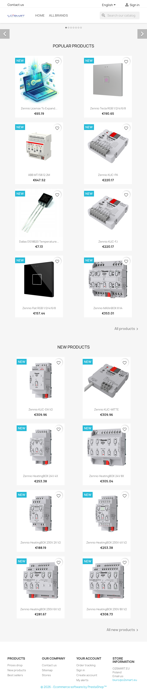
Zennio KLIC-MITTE (106, 409)
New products (16, 670)
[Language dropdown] (109, 5)
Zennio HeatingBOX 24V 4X (40, 476)
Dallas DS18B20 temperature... (39, 241)
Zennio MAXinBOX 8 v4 (107, 308)
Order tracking (86, 665)
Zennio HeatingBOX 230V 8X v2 (107, 609)
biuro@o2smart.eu (125, 680)
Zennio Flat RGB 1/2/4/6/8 (39, 308)
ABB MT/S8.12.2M (39, 175)
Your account (88, 658)
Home (40, 15)
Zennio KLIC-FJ (108, 241)
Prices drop (15, 665)
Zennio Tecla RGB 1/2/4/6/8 (108, 108)
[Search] (120, 15)
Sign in (80, 670)
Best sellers (15, 675)
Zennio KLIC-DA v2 (41, 409)
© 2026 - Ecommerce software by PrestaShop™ (74, 687)
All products (127, 329)
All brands (58, 15)
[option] (73, 30)
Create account (86, 675)
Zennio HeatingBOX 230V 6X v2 (40, 609)
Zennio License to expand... (39, 108)
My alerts (82, 680)
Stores (46, 675)
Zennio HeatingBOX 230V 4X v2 (106, 542)
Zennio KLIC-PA (108, 175)
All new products (123, 630)
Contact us (15, 5)
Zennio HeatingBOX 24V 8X (106, 476)
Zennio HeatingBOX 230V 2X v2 (40, 542)
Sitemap (47, 670)
